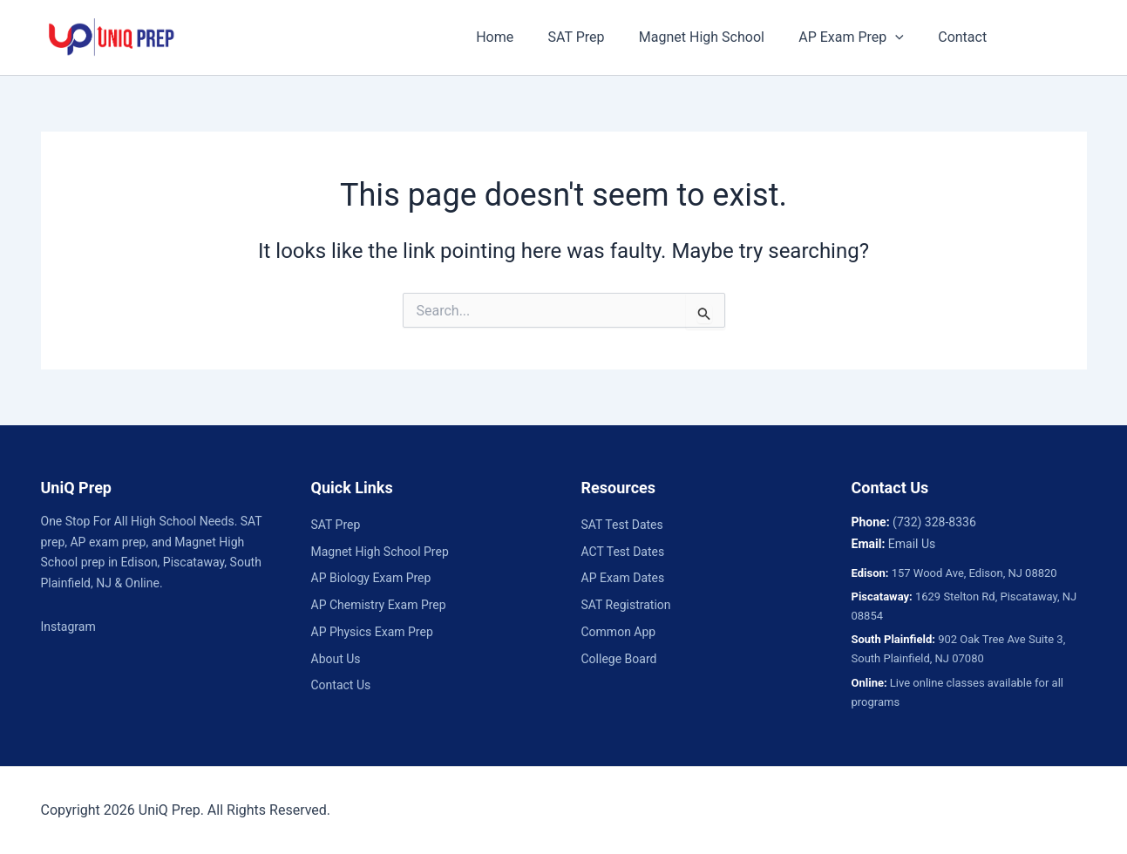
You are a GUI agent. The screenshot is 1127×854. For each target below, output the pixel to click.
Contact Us (341, 685)
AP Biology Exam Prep (371, 578)
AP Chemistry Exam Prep (378, 605)
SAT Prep (590, 37)
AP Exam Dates (623, 578)
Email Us (911, 544)
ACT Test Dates (623, 552)
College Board (619, 659)
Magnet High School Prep (380, 552)
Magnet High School (709, 37)
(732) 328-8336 (934, 522)
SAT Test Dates (622, 525)
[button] (897, 37)
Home (515, 37)
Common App (618, 632)
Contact (958, 37)
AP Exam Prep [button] (853, 37)
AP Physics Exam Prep (372, 632)
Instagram (68, 627)
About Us (336, 659)
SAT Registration (626, 605)
